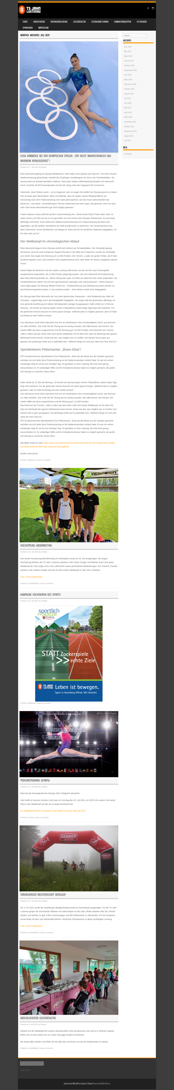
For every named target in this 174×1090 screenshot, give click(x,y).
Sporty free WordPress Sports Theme (78, 1083)
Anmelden (128, 154)
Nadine (44, 167)
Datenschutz (26, 1070)
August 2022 (129, 94)
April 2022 (128, 112)
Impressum (43, 27)
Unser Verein (39, 21)
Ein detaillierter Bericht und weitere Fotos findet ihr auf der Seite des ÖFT (52, 811)
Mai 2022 (127, 108)
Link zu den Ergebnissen (31, 577)
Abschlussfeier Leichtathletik (38, 1018)
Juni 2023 (128, 75)
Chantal (44, 552)
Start (25, 21)
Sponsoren (28, 27)
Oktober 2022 (129, 89)
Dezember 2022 (130, 84)
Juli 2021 (127, 141)
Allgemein (32, 460)
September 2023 (130, 70)
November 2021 (130, 122)
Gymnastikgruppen (122, 21)
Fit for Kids (142, 21)
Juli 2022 (127, 98)
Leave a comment (44, 460)
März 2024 (128, 56)
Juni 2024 (128, 47)
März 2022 (128, 117)
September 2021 (130, 131)
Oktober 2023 (129, 66)
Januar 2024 (129, 61)
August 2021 (129, 136)
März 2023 (128, 80)
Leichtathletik (79, 21)
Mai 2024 (127, 51)
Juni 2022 (128, 103)
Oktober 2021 (129, 127)
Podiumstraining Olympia (35, 780)
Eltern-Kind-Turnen (99, 21)
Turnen (30, 817)
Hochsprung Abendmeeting (36, 545)
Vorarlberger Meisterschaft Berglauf (43, 895)
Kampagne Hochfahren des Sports (40, 595)
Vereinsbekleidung (59, 21)
